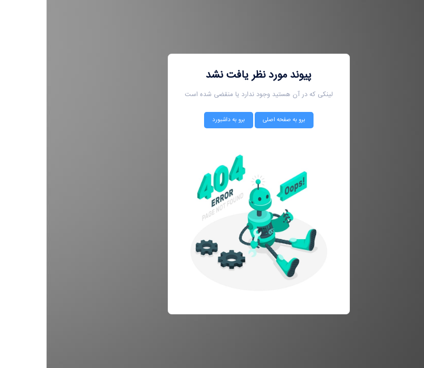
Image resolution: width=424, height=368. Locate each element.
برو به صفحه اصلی (237, 120)
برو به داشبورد (182, 120)
